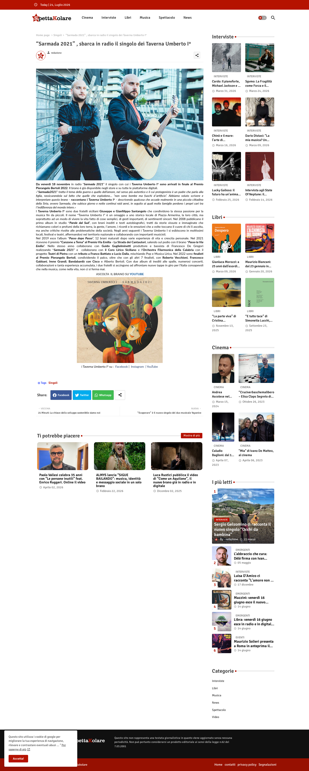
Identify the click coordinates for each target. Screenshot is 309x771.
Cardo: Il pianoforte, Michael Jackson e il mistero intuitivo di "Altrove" (226, 83)
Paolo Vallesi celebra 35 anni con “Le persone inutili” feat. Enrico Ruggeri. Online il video (62, 478)
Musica (145, 17)
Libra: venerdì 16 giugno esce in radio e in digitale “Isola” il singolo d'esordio (253, 622)
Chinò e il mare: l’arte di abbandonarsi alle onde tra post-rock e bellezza (226, 138)
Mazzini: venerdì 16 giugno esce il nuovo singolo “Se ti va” (249, 600)
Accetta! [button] (18, 758)
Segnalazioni (267, 764)
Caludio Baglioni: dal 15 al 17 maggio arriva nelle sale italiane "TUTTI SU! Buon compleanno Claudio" (223, 453)
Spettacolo (167, 17)
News (187, 17)
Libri (128, 17)
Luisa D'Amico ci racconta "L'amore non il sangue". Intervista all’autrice (253, 578)
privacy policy (247, 764)
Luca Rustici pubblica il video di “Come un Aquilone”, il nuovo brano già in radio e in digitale (175, 480)
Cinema (87, 17)
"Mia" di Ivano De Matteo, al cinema (256, 453)
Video (215, 717)
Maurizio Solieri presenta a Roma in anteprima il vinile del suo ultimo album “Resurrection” (254, 643)
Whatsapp (105, 395)
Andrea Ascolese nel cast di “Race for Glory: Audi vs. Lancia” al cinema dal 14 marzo (222, 394)
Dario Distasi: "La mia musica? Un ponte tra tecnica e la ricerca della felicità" (259, 138)
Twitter (84, 395)
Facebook (63, 395)
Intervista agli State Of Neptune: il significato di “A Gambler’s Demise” (258, 192)
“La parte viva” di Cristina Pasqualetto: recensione (224, 318)
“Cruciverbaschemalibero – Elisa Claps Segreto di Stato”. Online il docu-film (256, 394)
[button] (262, 18)
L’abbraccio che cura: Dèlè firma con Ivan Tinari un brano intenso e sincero (253, 556)
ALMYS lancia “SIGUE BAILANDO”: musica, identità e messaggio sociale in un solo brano (118, 480)
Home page (43, 35)
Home (218, 764)
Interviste (108, 17)
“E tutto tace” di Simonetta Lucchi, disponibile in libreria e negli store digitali (259, 318)
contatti (230, 764)
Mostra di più (191, 435)
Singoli (57, 35)
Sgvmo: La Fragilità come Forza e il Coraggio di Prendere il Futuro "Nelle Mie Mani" (258, 83)
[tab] (87, 18)
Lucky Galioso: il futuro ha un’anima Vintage (225, 192)
